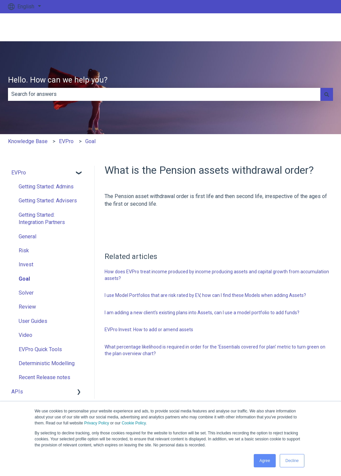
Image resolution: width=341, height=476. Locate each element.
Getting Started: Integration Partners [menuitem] (42, 218)
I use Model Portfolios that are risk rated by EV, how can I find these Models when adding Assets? (205, 295)
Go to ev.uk (313, 27)
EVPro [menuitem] (18, 172)
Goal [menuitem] (24, 279)
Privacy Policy (96, 423)
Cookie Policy (134, 423)
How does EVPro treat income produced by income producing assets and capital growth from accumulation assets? (217, 275)
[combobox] (164, 94)
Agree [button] (264, 460)
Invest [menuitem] (26, 264)
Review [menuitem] (27, 307)
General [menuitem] (27, 236)
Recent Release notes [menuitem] (44, 377)
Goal (90, 141)
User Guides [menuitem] (33, 321)
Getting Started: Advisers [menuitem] (48, 200)
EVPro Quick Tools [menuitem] (40, 349)
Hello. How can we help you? (58, 80)
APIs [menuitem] (17, 391)
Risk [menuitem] (24, 250)
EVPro (66, 141)
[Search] (326, 94)
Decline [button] (292, 460)
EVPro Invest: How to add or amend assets (149, 329)
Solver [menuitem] (26, 293)
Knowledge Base (28, 141)
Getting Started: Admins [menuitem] (46, 186)
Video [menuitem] (25, 335)
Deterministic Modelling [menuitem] (47, 363)
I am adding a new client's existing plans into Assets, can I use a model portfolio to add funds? (202, 312)
